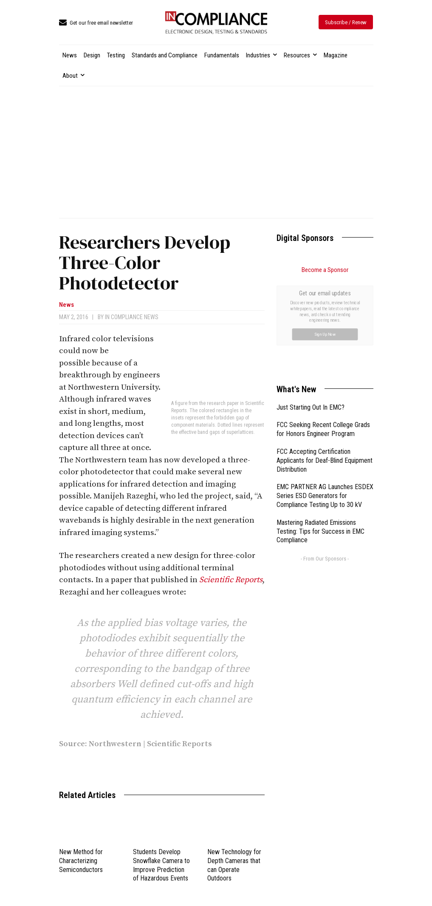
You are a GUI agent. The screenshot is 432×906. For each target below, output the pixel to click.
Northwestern (115, 744)
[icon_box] (96, 23)
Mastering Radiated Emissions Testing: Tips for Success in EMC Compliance (320, 531)
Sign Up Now (325, 333)
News (66, 305)
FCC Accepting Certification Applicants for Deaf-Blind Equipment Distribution (325, 460)
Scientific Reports (231, 580)
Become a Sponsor (325, 270)
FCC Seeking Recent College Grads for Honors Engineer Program (323, 429)
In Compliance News (131, 317)
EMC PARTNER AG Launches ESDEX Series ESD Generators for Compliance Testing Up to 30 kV (325, 496)
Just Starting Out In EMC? (310, 407)
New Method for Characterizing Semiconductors (81, 861)
